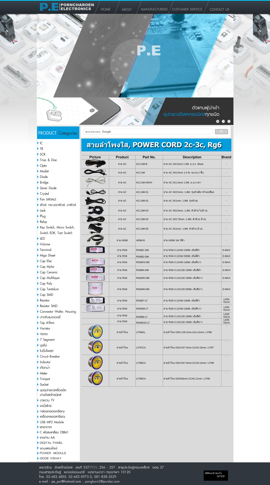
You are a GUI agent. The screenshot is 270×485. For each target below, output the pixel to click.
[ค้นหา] (147, 131)
